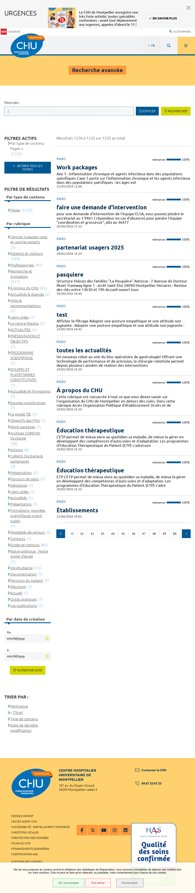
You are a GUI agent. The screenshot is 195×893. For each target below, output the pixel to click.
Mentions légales (26, 832)
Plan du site (21, 843)
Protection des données (31, 837)
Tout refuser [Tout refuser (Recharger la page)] (98, 882)
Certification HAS (25, 854)
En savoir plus (165, 18)
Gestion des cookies (27, 861)
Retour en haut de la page (184, 758)
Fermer (188, 7)
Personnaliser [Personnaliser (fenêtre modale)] (130, 882)
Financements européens (31, 848)
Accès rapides (180, 31)
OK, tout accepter (68, 882)
